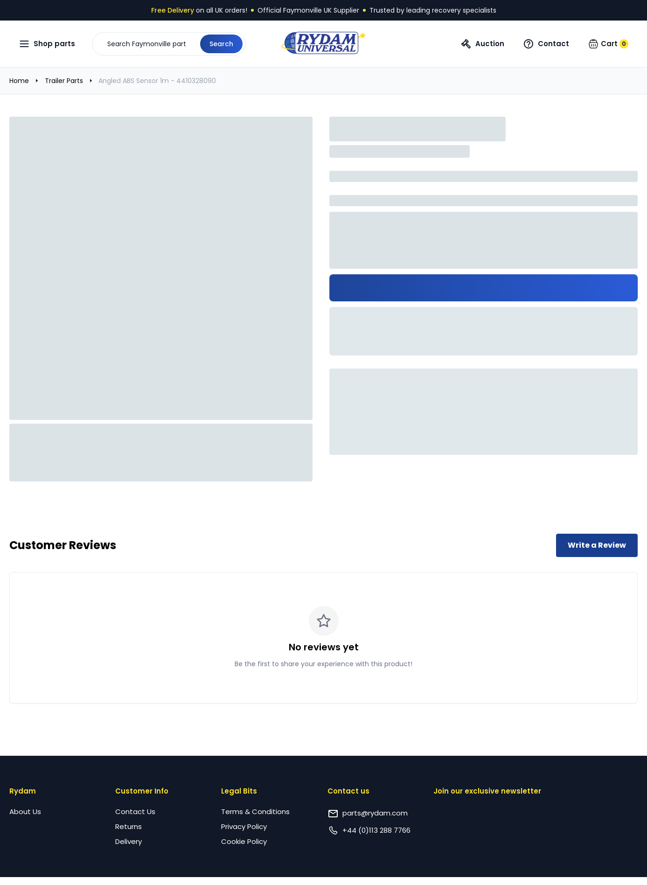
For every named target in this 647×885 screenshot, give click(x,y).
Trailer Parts (64, 80)
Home (19, 80)
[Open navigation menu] (46, 44)
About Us (25, 811)
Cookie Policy (244, 841)
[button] (169, 44)
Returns (128, 826)
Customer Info (141, 791)
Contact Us (135, 811)
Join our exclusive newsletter (487, 791)
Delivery (128, 841)
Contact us (348, 791)
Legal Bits (239, 791)
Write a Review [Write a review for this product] (597, 545)
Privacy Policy (244, 826)
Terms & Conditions (255, 811)
